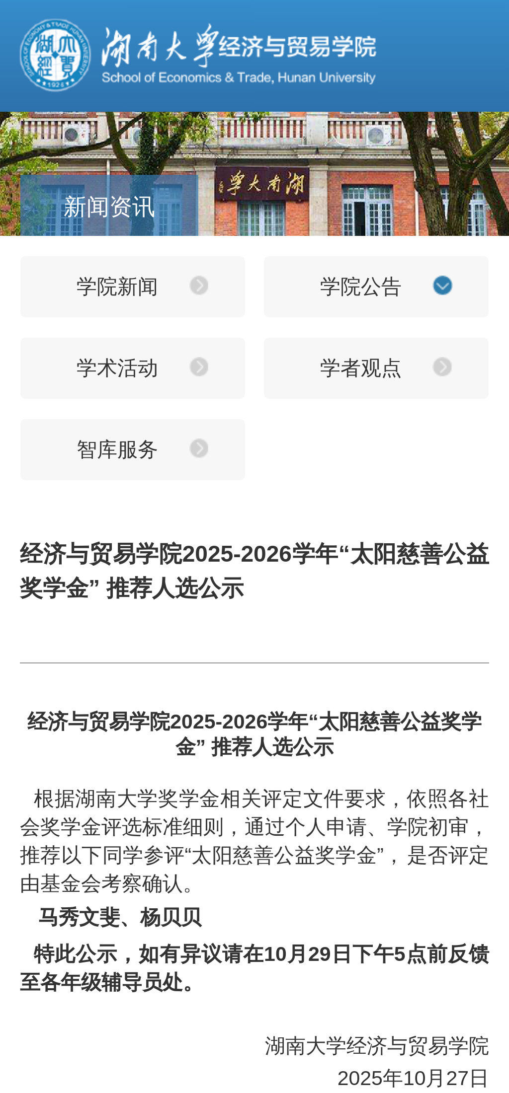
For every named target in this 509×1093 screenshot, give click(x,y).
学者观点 (361, 368)
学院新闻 (117, 286)
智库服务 (117, 449)
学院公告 (361, 286)
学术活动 (117, 368)
